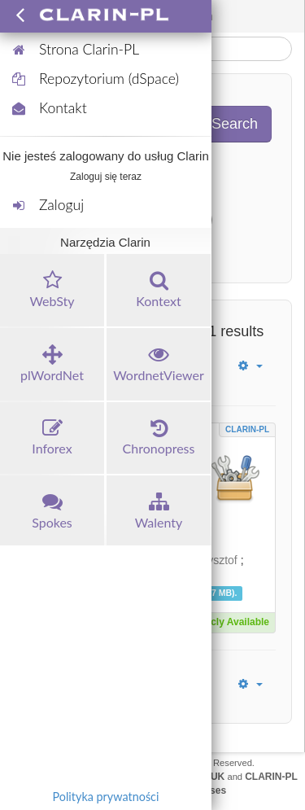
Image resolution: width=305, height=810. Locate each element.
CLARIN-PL (247, 429)
